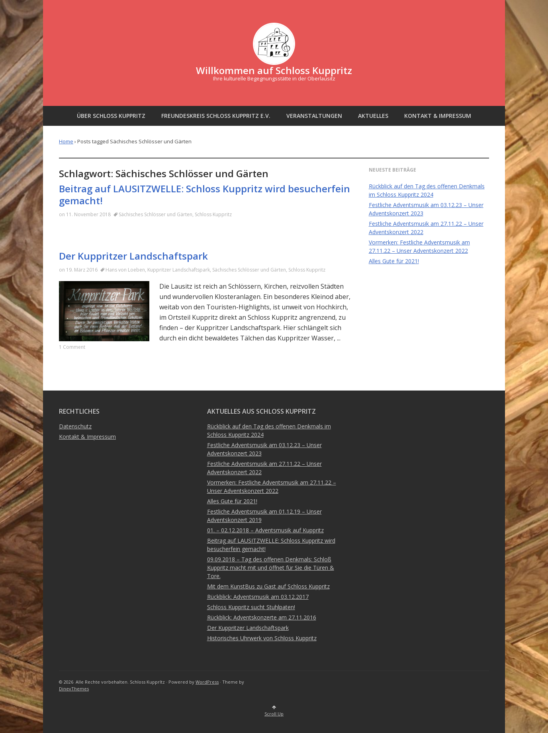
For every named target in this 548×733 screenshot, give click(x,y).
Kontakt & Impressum (437, 115)
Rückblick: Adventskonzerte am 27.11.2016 (261, 617)
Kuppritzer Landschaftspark (178, 269)
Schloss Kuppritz (213, 214)
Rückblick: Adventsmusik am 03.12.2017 (258, 596)
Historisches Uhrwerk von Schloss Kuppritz (262, 638)
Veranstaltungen (314, 115)
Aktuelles (373, 115)
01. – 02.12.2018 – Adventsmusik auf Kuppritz (265, 530)
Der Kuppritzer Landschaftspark (133, 255)
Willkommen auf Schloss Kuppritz (274, 70)
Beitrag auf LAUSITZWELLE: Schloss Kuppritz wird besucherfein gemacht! (204, 194)
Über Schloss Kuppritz (111, 115)
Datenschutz (75, 426)
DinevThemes (74, 689)
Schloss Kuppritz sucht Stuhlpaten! (251, 607)
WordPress (207, 682)
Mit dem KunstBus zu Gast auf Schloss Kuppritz (268, 586)
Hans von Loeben (125, 269)
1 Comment (72, 347)
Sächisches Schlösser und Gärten (155, 214)
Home (66, 141)
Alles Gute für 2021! (394, 261)
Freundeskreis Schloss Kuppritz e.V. (215, 115)
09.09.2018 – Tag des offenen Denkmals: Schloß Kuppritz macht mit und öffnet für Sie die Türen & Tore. (270, 567)
